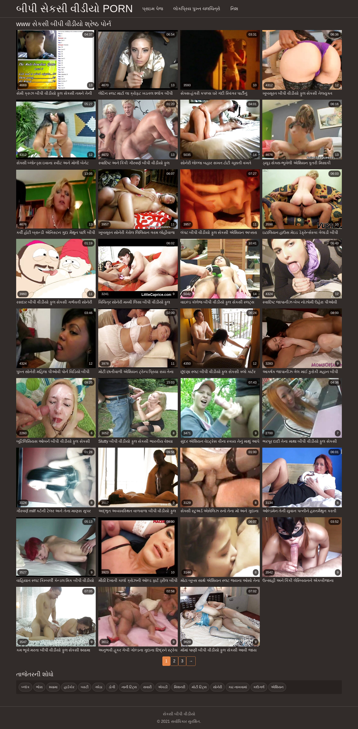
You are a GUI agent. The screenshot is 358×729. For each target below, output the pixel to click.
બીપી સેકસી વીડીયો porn (74, 8)
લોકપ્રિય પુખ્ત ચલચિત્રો (196, 8)
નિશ (234, 8)
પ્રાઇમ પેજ (152, 8)
